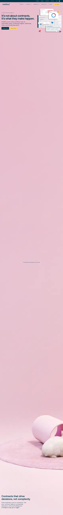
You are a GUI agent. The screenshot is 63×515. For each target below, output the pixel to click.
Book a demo (13, 28)
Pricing (50, 4)
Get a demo (57, 4)
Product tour (5, 28)
